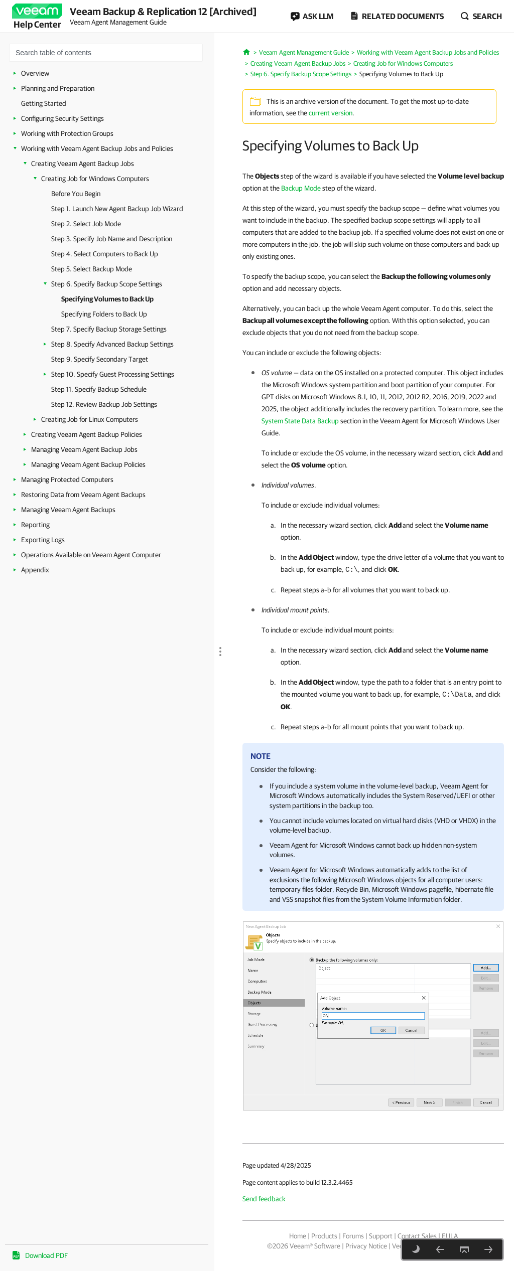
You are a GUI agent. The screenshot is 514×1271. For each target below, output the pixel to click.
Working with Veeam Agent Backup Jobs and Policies (97, 148)
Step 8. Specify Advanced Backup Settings (112, 344)
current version (330, 113)
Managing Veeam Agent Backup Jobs (84, 449)
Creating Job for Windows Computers (95, 179)
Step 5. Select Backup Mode (91, 269)
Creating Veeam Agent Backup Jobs (82, 164)
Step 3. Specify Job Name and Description (111, 239)
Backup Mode (301, 188)
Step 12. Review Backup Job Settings (104, 404)
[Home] (246, 51)
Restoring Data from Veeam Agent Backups (83, 495)
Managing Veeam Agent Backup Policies (88, 464)
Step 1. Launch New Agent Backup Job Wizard (117, 209)
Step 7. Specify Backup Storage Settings (109, 329)
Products (324, 1236)
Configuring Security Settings (62, 118)
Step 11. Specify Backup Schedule (99, 389)
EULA (450, 1236)
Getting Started (43, 103)
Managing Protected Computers (67, 479)
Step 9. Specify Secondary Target (99, 359)
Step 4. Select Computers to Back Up (104, 254)
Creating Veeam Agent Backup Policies (86, 434)
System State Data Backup (300, 421)
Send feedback (264, 1199)
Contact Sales (417, 1236)
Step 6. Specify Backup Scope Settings (106, 284)
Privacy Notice (366, 1246)
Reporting (35, 525)
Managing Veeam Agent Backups (68, 510)
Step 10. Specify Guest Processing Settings (112, 374)
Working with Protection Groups (67, 133)
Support (381, 1236)
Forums (353, 1236)
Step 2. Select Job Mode (86, 224)
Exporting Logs (43, 540)
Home (297, 1236)
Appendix (35, 570)
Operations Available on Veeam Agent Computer (91, 555)
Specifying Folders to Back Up (104, 314)
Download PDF (46, 1255)
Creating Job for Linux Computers (89, 419)
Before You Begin (75, 194)
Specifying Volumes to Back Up (107, 299)
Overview (35, 73)
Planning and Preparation (57, 88)
